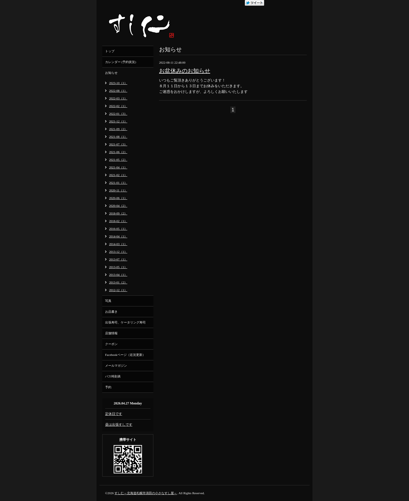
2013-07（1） (118, 259)
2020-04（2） (118, 205)
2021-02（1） (118, 175)
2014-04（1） (118, 236)
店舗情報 (111, 333)
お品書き (111, 311)
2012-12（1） (118, 290)
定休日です (113, 414)
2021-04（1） (118, 167)
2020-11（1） (118, 190)
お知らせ (111, 72)
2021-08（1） (118, 136)
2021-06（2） (118, 152)
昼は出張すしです (118, 425)
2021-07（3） (118, 144)
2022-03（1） (118, 98)
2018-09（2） (118, 213)
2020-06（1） (118, 198)
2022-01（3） (118, 113)
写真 (108, 300)
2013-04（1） (118, 274)
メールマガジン (116, 365)
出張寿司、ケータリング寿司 (125, 322)
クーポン (111, 344)
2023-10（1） (118, 83)
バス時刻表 (113, 376)
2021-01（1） (118, 182)
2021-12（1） (118, 121)
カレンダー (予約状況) (120, 62)
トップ (109, 51)
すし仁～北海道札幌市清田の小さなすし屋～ (145, 493)
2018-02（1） (118, 221)
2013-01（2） (118, 282)
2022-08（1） (118, 90)
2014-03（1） (118, 244)
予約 (108, 387)
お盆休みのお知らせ (184, 71)
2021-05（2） (118, 159)
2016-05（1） (118, 228)
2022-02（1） (118, 106)
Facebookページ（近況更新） (125, 354)
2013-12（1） (118, 251)
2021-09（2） (118, 129)
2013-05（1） (118, 267)
